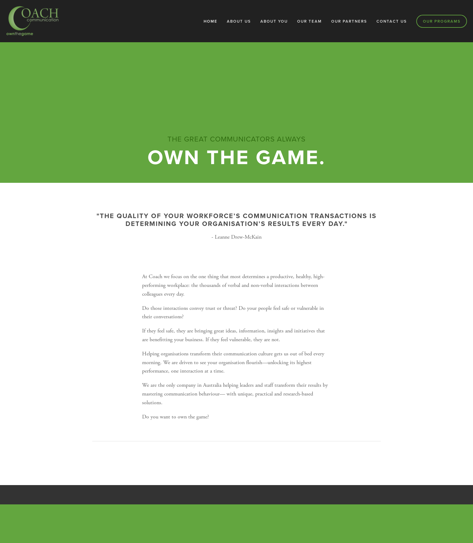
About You (274, 21)
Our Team (309, 21)
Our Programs (442, 21)
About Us (239, 21)
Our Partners (349, 21)
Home (210, 21)
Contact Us (391, 21)
